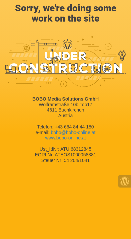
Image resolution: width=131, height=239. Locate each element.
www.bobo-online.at (65, 137)
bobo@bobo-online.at (73, 132)
